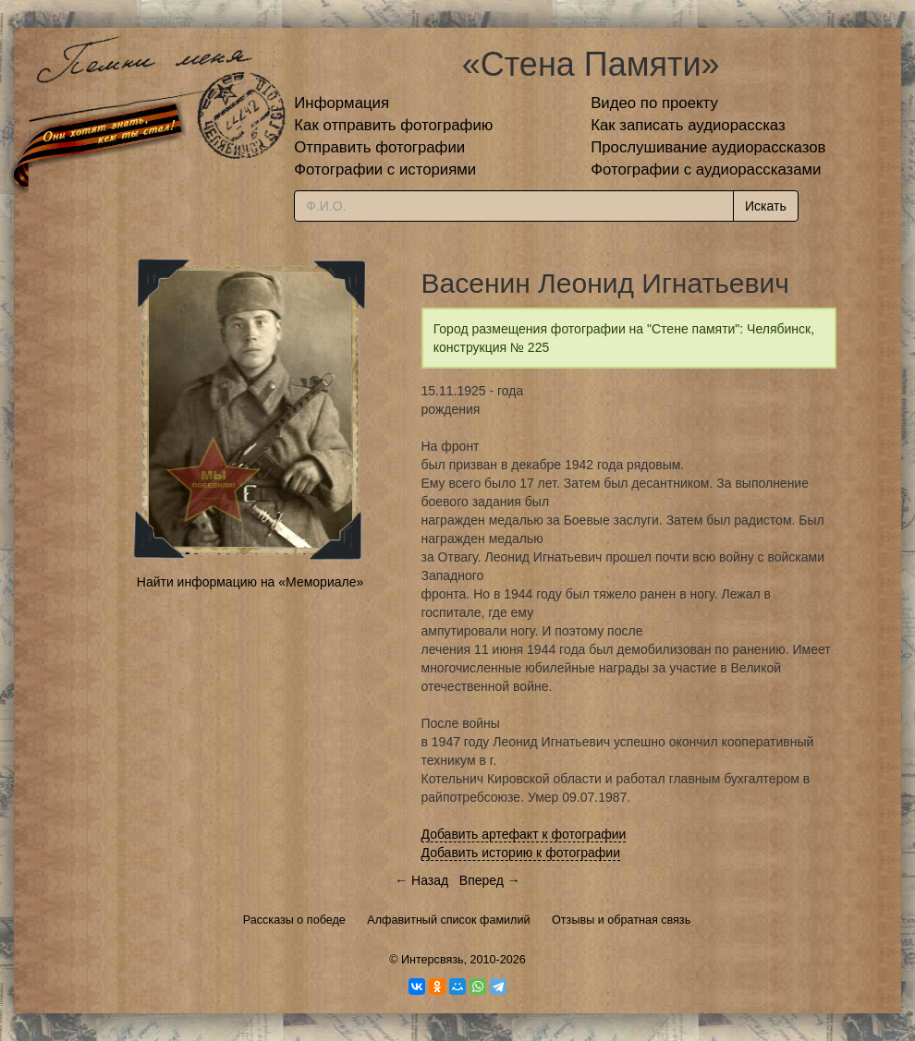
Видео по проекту (654, 103)
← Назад (421, 880)
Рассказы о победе (294, 920)
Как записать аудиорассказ (688, 125)
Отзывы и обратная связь (621, 920)
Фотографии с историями (385, 169)
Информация (341, 103)
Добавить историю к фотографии (521, 852)
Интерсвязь (432, 959)
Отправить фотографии (379, 147)
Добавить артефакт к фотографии (524, 834)
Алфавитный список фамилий (448, 920)
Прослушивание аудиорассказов (708, 147)
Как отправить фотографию (393, 125)
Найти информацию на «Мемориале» (250, 582)
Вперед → (489, 880)
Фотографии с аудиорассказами (706, 169)
